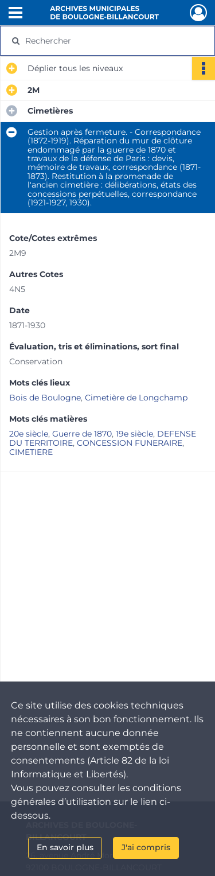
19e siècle (134, 434)
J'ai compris (146, 847)
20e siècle (28, 434)
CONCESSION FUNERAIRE (129, 443)
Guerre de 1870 (82, 434)
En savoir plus (65, 847)
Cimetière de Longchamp (136, 397)
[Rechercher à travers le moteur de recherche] (106, 41)
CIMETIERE (31, 452)
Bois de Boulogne (45, 397)
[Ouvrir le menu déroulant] (15, 14)
